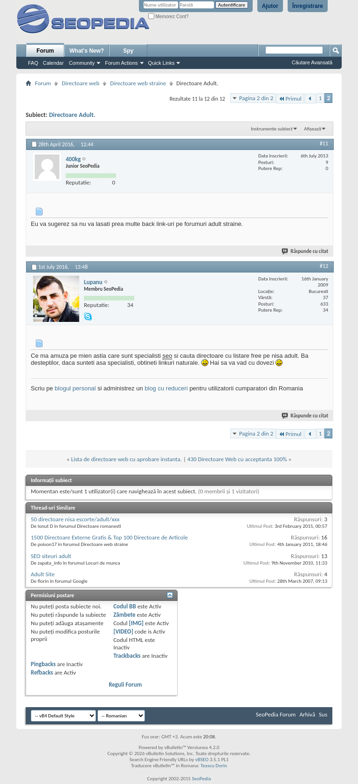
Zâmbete (124, 614)
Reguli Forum (125, 684)
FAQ (33, 63)
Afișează (312, 129)
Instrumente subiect (272, 129)
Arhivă (307, 714)
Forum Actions (121, 63)
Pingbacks (43, 664)
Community (82, 63)
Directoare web (80, 83)
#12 (324, 266)
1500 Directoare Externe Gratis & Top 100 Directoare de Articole (109, 537)
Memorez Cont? (168, 16)
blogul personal (75, 388)
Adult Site (43, 574)
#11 (324, 143)
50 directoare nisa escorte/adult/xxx (75, 519)
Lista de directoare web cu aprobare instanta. (126, 459)
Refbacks (42, 672)
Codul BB (124, 606)
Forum (45, 51)
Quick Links (161, 63)
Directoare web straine (138, 83)
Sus (323, 714)
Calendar (53, 63)
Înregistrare (307, 6)
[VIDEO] (123, 631)
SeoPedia (201, 779)
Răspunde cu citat (305, 251)
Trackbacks (126, 655)
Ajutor (270, 6)
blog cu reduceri (166, 388)
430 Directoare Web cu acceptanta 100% (237, 459)
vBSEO (202, 760)
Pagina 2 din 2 (256, 98)
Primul (289, 98)
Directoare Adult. (72, 115)
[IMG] (136, 623)
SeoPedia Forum (276, 714)
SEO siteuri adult (51, 555)
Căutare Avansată (312, 62)
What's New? (86, 51)
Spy (128, 51)
